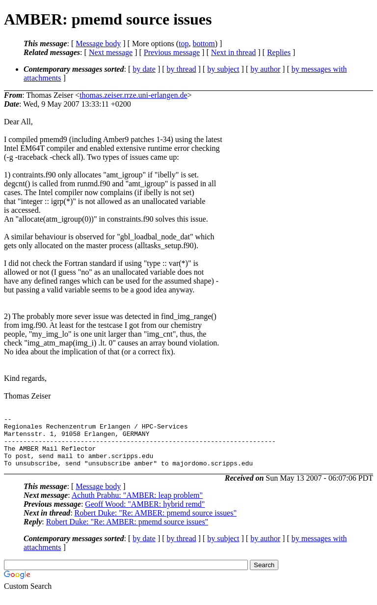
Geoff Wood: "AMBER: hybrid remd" (145, 514)
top (183, 43)
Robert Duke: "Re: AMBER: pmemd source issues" (156, 523)
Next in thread (233, 52)
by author (265, 69)
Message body (98, 43)
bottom (203, 43)
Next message (111, 52)
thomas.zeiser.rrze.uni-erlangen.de (133, 95)
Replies (279, 52)
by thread (181, 69)
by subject (223, 69)
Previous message (172, 52)
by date (144, 69)
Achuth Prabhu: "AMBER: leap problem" (137, 505)
